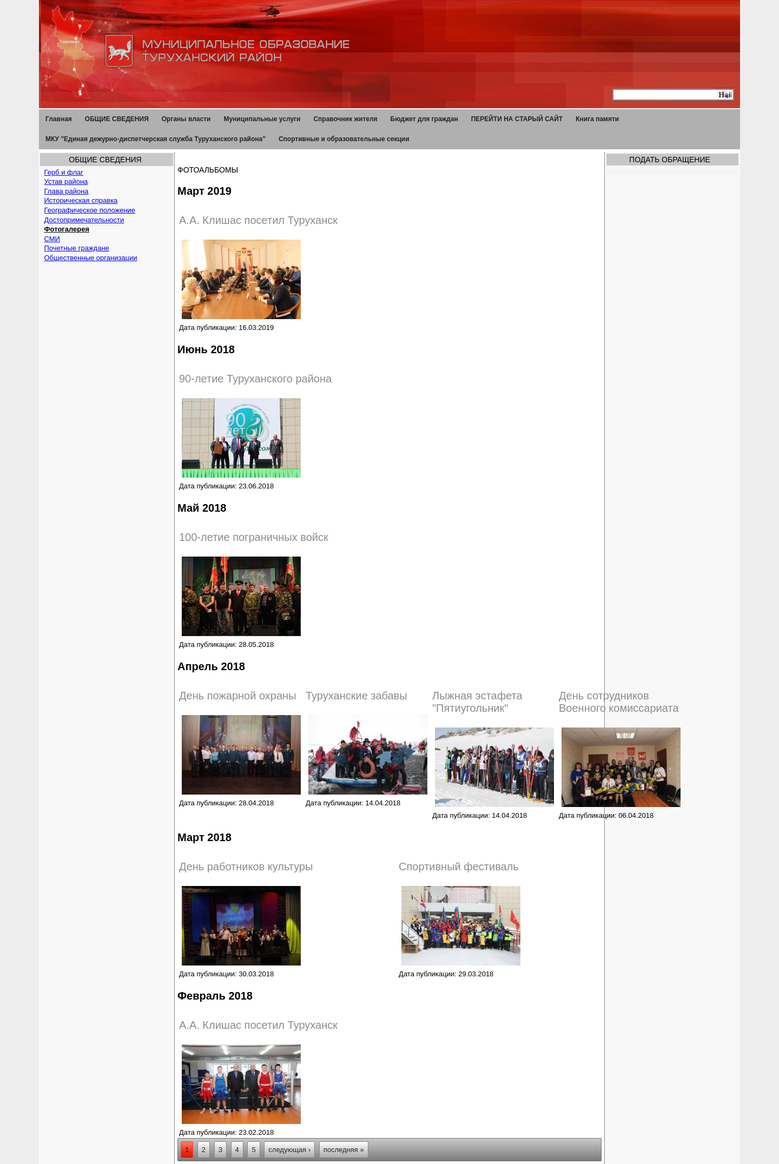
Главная (58, 119)
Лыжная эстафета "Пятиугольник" (477, 702)
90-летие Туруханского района (255, 379)
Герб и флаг (64, 172)
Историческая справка (81, 200)
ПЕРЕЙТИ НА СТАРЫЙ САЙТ (517, 119)
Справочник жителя (345, 119)
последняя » (344, 1150)
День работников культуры (246, 866)
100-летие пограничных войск (253, 537)
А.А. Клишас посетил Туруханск (258, 220)
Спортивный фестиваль (459, 866)
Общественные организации (90, 258)
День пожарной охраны (237, 696)
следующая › (289, 1150)
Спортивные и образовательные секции (344, 139)
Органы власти (186, 119)
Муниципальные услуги (261, 119)
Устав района (66, 181)
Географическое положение (90, 210)
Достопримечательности (84, 220)
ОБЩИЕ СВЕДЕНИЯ (117, 119)
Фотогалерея (67, 229)
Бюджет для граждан (424, 119)
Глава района (66, 191)
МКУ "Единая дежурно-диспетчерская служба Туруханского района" (155, 139)
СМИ (52, 239)
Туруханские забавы (356, 696)
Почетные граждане (76, 248)
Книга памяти (597, 119)
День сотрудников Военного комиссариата (619, 702)
